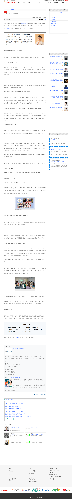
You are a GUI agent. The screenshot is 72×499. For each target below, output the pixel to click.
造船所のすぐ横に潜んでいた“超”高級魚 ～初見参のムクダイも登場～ (56, 63)
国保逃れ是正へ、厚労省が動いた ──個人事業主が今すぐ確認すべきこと (56, 57)
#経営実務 (53, 19)
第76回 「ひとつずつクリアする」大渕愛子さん (14, 414)
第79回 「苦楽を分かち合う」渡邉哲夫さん (13, 409)
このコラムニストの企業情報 (41, 394)
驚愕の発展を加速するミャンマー (37, 434)
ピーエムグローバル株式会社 (18, 348)
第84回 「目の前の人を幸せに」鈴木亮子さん (13, 401)
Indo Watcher (12, 441)
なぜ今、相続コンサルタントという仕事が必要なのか (56, 86)
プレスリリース (41, 2)
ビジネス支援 (49, 2)
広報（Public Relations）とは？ (58, 161)
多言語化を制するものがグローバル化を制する (16, 428)
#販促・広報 (53, 23)
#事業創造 (53, 15)
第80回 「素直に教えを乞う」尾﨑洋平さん (13, 408)
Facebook (17, 337)
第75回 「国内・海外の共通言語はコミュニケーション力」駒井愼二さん (18, 416)
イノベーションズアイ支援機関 (55, 476)
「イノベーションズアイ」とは (55, 470)
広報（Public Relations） (12, 480)
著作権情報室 (56, 2)
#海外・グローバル (42, 342)
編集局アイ (29, 2)
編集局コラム (11, 479)
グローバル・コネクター (10, 9)
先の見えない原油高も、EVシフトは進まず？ (56, 74)
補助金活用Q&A (31, 477)
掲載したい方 (55, 0)
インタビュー (11, 477)
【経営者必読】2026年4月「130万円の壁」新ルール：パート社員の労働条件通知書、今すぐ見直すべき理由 (56, 91)
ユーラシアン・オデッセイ (14, 434)
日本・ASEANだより (35, 427)
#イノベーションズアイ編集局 (56, 12)
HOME (19, 2)
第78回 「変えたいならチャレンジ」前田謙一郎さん (14, 411)
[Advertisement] (25, 454)
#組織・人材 (53, 21)
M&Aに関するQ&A (31, 478)
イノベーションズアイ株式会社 (37, 497)
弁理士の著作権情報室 (33, 481)
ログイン (66, 0)
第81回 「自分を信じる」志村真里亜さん (12, 406)
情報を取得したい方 (61, 0)
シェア (44, 19)
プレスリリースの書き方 (57, 149)
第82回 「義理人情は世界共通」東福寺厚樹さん (14, 405)
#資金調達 (53, 25)
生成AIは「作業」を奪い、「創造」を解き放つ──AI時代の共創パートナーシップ (56, 103)
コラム (35, 2)
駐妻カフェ (9, 28)
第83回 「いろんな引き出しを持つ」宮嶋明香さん (14, 403)
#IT (51, 27)
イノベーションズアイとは (48, 0)
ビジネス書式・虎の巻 (32, 479)
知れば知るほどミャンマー (36, 441)
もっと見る (10, 418)
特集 (9, 481)
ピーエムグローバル (24, 23)
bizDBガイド (11, 471)
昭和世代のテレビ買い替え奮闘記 (56, 107)
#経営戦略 (53, 17)
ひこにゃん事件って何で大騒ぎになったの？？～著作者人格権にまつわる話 (56, 69)
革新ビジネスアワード (53, 468)
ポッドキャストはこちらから (15, 388)
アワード (62, 2)
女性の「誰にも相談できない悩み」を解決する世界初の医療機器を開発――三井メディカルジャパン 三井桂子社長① (56, 80)
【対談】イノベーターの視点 (13, 478)
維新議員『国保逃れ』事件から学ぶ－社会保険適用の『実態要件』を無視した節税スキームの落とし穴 (56, 97)
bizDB (24, 2)
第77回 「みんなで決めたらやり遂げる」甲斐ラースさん (15, 413)
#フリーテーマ (53, 32)
